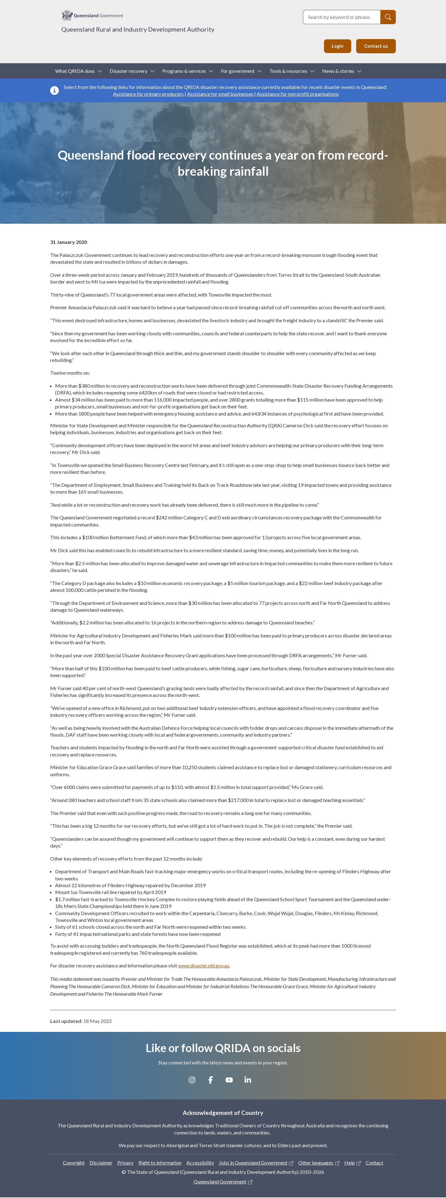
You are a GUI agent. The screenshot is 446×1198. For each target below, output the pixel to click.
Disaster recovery (128, 71)
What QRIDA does (75, 71)
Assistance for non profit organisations (298, 94)
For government (238, 71)
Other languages (315, 1163)
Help (349, 1163)
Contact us (375, 46)
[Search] (388, 17)
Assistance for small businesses (220, 94)
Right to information (159, 1163)
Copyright (74, 1163)
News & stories (338, 71)
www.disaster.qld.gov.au (203, 966)
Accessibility (200, 1163)
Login (335, 46)
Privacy (125, 1163)
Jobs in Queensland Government (253, 1163)
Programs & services (184, 71)
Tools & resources (288, 71)
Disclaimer (101, 1163)
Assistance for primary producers (148, 94)
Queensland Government (220, 1182)
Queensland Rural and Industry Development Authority (137, 29)
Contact (374, 1163)
